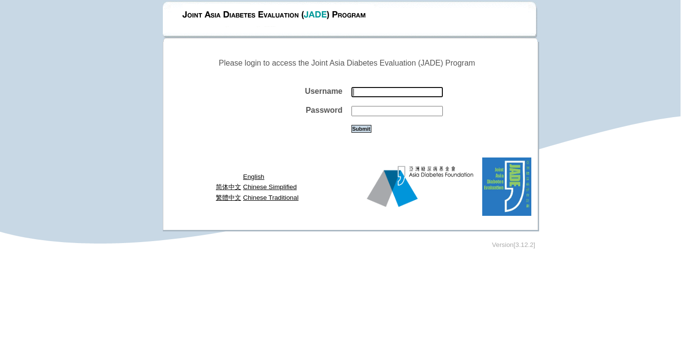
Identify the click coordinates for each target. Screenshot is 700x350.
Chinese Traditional (270, 197)
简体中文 (228, 187)
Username (323, 91)
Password (324, 110)
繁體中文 (228, 197)
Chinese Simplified (270, 187)
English (253, 176)
